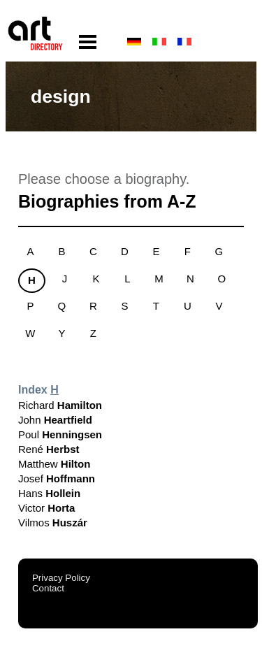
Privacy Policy (61, 578)
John (55, 420)
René (49, 449)
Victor (46, 508)
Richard (60, 405)
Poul (60, 434)
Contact (48, 588)
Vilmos (52, 522)
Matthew (54, 464)
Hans (49, 493)
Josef (56, 478)
